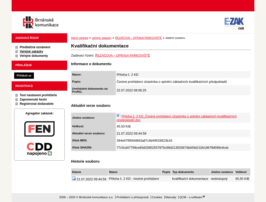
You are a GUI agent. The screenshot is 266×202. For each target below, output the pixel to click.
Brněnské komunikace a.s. (40, 22)
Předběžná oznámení (35, 47)
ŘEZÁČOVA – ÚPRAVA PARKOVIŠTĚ (138, 37)
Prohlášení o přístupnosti (132, 197)
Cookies (157, 197)
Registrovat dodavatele (37, 104)
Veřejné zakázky (31, 51)
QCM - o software (191, 197)
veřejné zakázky (102, 37)
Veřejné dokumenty (34, 56)
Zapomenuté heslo (33, 99)
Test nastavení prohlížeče (38, 95)
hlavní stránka (79, 37)
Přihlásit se (24, 75)
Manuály (170, 197)
